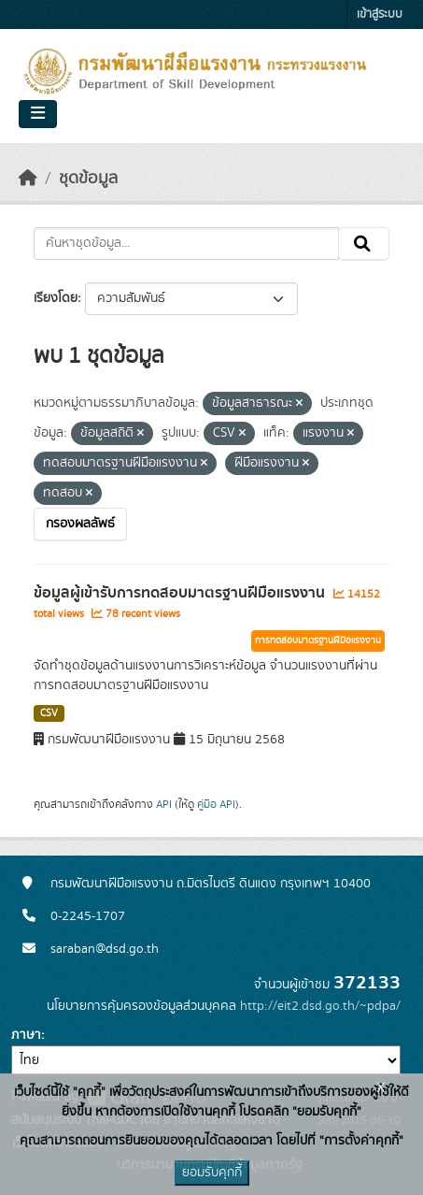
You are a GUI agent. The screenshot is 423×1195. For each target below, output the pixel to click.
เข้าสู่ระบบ (379, 14)
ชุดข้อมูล (88, 178)
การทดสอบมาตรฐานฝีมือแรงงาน (318, 640)
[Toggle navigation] (38, 114)
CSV (49, 713)
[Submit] (363, 244)
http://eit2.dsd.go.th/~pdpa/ (320, 1006)
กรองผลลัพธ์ (80, 523)
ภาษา (26, 1035)
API (164, 804)
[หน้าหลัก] (28, 178)
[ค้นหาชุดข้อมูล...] (186, 244)
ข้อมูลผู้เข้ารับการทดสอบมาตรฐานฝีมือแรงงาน (181, 593)
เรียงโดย (56, 298)
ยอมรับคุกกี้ (212, 1172)
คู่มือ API (216, 804)
